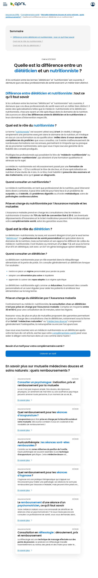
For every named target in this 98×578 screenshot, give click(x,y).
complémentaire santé (64, 333)
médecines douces (57, 321)
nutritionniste (22, 131)
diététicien (11, 238)
